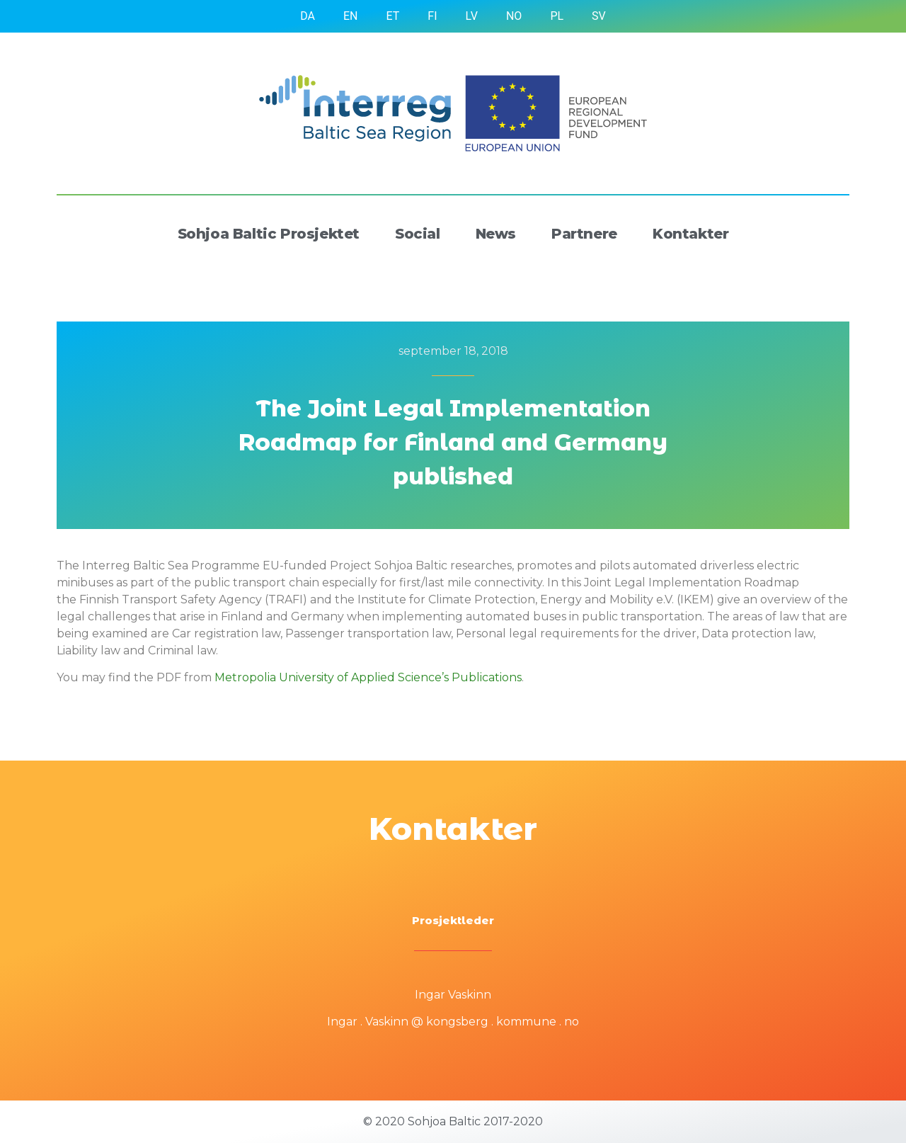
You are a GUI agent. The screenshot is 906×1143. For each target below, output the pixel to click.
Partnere (584, 233)
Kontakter (690, 233)
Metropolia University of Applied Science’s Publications (368, 677)
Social (417, 233)
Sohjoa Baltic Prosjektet (269, 233)
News (496, 233)
